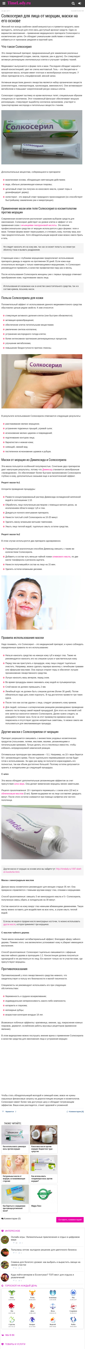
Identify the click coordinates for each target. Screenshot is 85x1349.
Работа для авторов (30, 1341)
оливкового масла (61, 556)
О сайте (6, 1341)
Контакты (7, 1344)
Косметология (77, 11)
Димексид (47, 469)
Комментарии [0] (75, 1112)
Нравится (9, 1112)
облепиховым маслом (12, 793)
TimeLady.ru (19, 3)
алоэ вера (19, 784)
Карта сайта (27, 1344)
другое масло (9, 924)
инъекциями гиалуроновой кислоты (39, 225)
